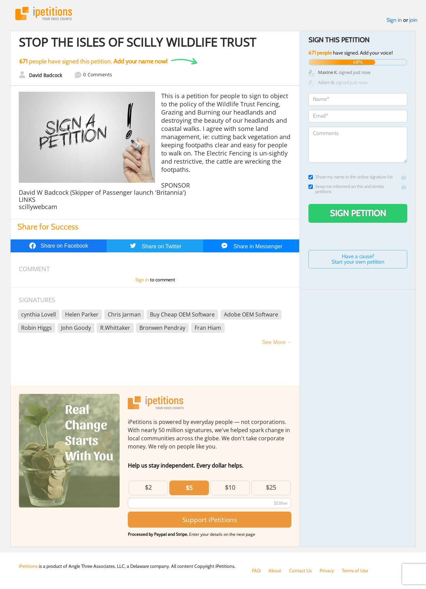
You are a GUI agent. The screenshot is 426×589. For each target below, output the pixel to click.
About (275, 571)
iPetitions (43, 13)
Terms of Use (355, 571)
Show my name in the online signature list (350, 176)
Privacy (327, 571)
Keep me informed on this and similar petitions (346, 189)
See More (274, 342)
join (413, 20)
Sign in (394, 20)
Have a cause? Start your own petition (358, 259)
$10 (230, 487)
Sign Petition (358, 213)
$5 (189, 488)
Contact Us (300, 571)
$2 (148, 487)
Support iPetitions (209, 519)
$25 (271, 487)
